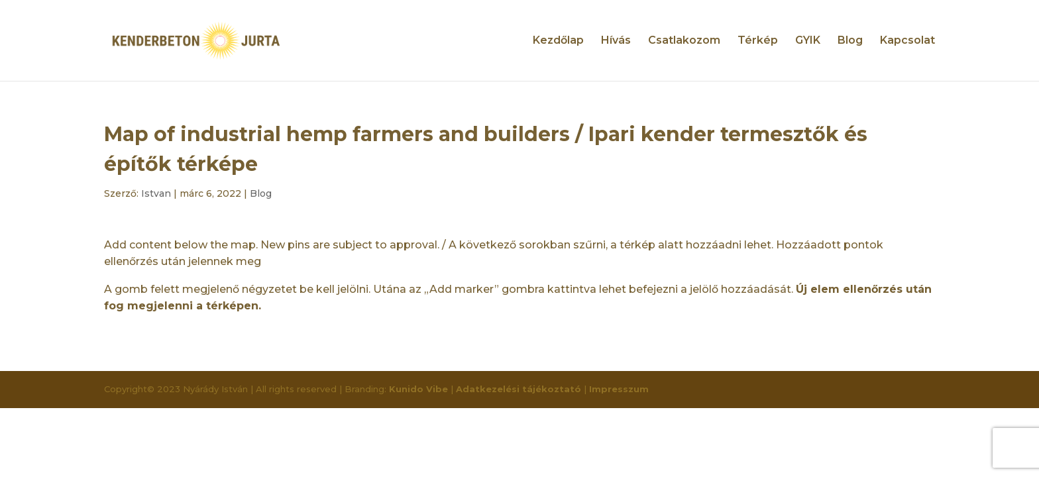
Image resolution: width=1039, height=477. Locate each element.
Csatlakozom (684, 41)
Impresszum (619, 389)
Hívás (616, 41)
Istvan (156, 193)
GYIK (807, 41)
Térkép (758, 41)
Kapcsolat (907, 41)
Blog (850, 41)
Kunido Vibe (418, 389)
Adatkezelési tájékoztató (518, 389)
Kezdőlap (558, 41)
